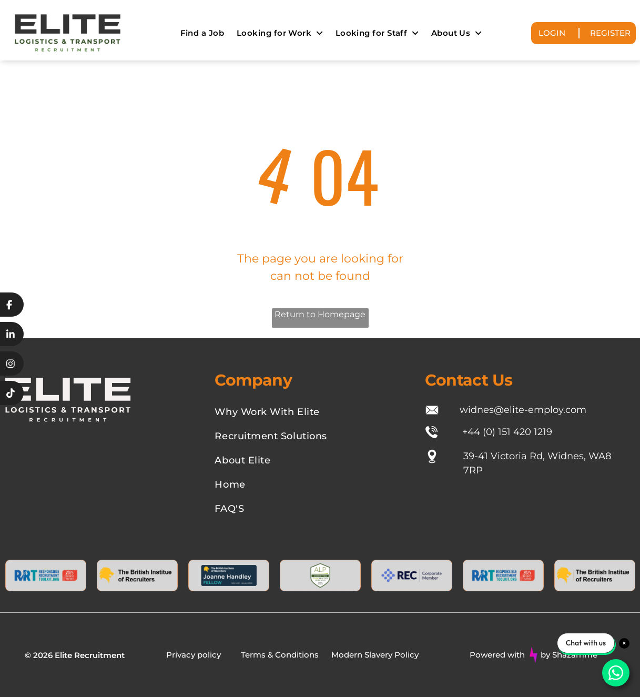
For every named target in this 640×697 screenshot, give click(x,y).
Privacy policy (193, 655)
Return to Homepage (320, 314)
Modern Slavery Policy (375, 655)
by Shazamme (569, 655)
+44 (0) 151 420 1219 (507, 432)
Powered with (497, 655)
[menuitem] (202, 33)
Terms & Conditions (280, 655)
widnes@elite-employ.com (523, 410)
